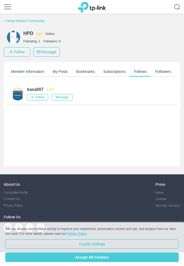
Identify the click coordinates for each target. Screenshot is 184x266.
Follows (140, 71)
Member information (27, 71)
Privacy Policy (13, 205)
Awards (160, 199)
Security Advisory (167, 205)
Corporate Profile (16, 192)
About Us (12, 184)
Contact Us (12, 199)
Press (160, 184)
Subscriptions (114, 71)
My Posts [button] (60, 71)
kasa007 (35, 89)
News (159, 192)
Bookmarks (85, 71)
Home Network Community (24, 21)
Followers (163, 71)
